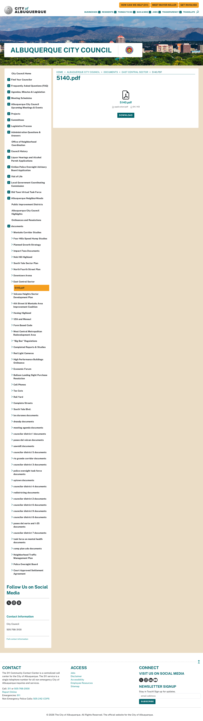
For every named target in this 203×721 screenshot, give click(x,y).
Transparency (172, 12)
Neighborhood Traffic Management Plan (24, 556)
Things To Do (126, 12)
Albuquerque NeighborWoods (27, 198)
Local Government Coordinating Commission (28, 184)
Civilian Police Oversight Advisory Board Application (29, 169)
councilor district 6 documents (29, 505)
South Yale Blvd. (22, 409)
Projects (15, 113)
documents (111, 72)
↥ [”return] (199, 661)
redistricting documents (26, 492)
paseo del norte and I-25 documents (26, 525)
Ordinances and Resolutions (26, 220)
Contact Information (20, 616)
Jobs (157, 12)
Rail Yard (18, 397)
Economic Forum (22, 369)
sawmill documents (23, 446)
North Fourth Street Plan (26, 269)
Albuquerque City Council (83, 72)
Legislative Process (21, 126)
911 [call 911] (18, 695)
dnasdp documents (23, 421)
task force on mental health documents (27, 541)
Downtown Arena (22, 275)
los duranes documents (25, 415)
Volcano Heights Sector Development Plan (26, 296)
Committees (17, 120)
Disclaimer (76, 676)
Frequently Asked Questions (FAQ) (29, 85)
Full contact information (17, 639)
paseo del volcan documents (28, 440)
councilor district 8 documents (29, 517)
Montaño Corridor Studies (27, 232)
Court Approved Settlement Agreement (28, 572)
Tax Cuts (18, 390)
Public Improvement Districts (27, 204)
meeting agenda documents (28, 427)
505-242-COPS (41, 698)
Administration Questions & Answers (26, 134)
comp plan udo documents (27, 548)
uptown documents (23, 480)
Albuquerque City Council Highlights (25, 212)
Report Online (9, 692)
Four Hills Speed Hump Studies (30, 238)
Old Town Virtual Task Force (26, 192)
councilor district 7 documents (29, 533)
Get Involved (188, 5)
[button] (189, 12)
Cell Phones (19, 384)
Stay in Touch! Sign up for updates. (157, 691)
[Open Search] (197, 12)
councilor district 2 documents (29, 498)
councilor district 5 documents (29, 452)
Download (126, 115)
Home (59, 72)
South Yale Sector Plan (25, 263)
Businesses (92, 12)
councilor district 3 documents (29, 464)
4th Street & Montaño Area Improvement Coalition (28, 305)
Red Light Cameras (23, 353)
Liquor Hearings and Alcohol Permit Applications (26, 159)
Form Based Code (22, 325)
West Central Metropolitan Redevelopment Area (27, 333)
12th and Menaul (22, 319)
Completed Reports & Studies (29, 347)
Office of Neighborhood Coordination (23, 143)
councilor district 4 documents (29, 486)
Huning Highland (22, 313)
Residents (109, 12)
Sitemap (75, 686)
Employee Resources (82, 683)
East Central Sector (135, 72)
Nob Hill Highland (22, 257)
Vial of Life (16, 176)
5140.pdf (126, 102)
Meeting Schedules (21, 98)
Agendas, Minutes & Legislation (28, 92)
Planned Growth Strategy (27, 244)
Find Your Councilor (21, 79)
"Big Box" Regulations (25, 341)
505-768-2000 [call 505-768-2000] (22, 688)
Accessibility (77, 679)
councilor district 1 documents (29, 434)
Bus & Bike (144, 12)
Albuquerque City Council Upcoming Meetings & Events (27, 106)
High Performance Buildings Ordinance (28, 361)
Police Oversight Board (25, 564)
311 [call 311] (9, 688)
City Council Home (21, 73)
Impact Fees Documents (26, 251)
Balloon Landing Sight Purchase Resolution (30, 377)
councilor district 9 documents (29, 511)
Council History (19, 151)
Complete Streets (23, 403)
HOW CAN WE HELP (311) (134, 5)
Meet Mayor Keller (164, 5)
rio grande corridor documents (29, 458)
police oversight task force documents (27, 472)
